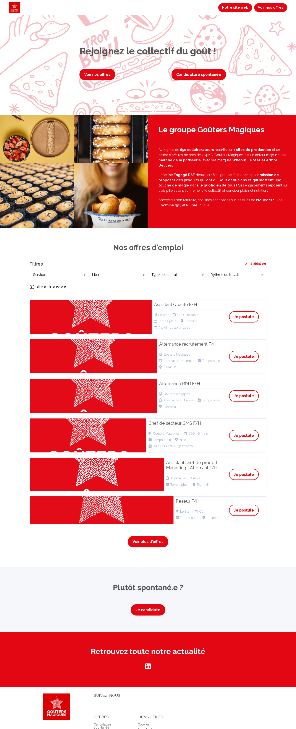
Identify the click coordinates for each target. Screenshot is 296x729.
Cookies (144, 656)
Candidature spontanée (198, 74)
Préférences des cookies (150, 673)
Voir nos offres (270, 7)
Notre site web (235, 7)
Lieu (118, 275)
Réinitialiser (255, 263)
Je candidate (148, 541)
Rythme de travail (236, 275)
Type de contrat (177, 275)
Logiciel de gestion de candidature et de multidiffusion (148, 714)
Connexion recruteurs (153, 666)
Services (59, 275)
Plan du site (146, 661)
